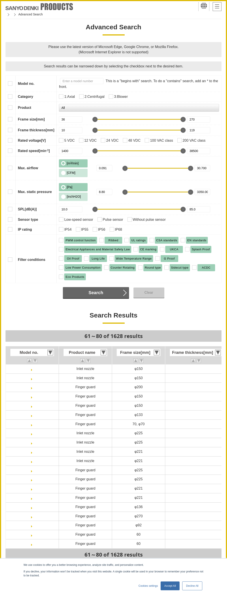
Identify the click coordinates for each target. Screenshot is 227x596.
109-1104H (33, 405)
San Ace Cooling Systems (38, 14)
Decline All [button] (192, 585)
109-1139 (33, 507)
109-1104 (33, 396)
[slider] (95, 119)
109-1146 (33, 516)
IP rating (25, 229)
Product (24, 108)
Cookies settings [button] (148, 585)
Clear (148, 292)
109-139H (33, 544)
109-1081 (33, 369)
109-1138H (33, 497)
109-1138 (33, 488)
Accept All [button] (170, 585)
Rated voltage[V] (32, 140)
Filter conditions (31, 260)
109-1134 (33, 433)
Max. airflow (28, 168)
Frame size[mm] (31, 119)
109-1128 (33, 424)
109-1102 (33, 387)
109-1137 (33, 470)
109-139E (33, 534)
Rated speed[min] (34, 151)
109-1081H (33, 378)
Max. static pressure (35, 192)
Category (25, 96)
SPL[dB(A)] (27, 209)
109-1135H (33, 461)
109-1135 (33, 451)
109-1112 (33, 415)
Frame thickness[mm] (36, 130)
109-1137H (33, 479)
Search (95, 292)
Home (10, 14)
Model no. (26, 83)
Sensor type (28, 219)
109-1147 (33, 525)
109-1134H (33, 442)
